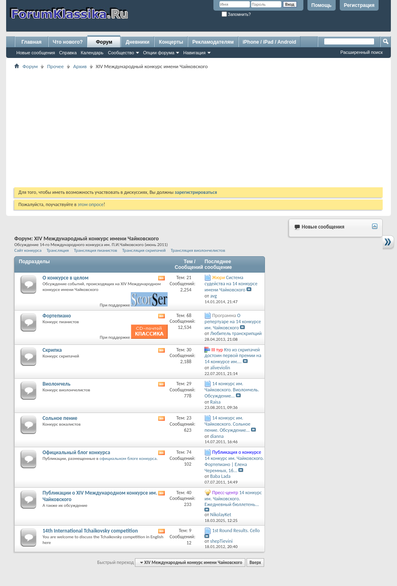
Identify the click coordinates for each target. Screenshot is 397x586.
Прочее (55, 66)
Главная (32, 42)
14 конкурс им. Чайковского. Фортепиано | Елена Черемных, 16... (234, 464)
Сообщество (121, 52)
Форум (104, 42)
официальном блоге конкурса (127, 458)
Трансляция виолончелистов (198, 250)
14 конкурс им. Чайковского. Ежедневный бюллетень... (233, 499)
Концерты (171, 42)
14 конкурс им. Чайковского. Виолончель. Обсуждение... (231, 390)
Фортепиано (57, 316)
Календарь (92, 52)
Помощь (322, 5)
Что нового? (68, 42)
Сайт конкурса (28, 250)
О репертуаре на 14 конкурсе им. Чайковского (232, 322)
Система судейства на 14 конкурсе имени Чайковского (230, 284)
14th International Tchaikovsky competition (90, 531)
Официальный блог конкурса (76, 452)
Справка (67, 52)
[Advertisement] (198, 128)
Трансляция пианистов (95, 250)
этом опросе (90, 204)
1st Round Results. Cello (236, 530)
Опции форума (158, 52)
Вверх (255, 562)
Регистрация (359, 5)
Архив (80, 66)
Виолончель (56, 384)
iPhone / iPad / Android (269, 42)
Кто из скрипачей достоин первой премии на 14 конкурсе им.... (232, 356)
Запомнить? (236, 14)
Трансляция (58, 250)
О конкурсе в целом (66, 278)
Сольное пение (60, 418)
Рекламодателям (212, 42)
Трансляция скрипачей (146, 250)
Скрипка (52, 350)
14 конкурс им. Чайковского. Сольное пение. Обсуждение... (227, 424)
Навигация (194, 52)
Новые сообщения (35, 52)
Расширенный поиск (361, 52)
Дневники (138, 42)
